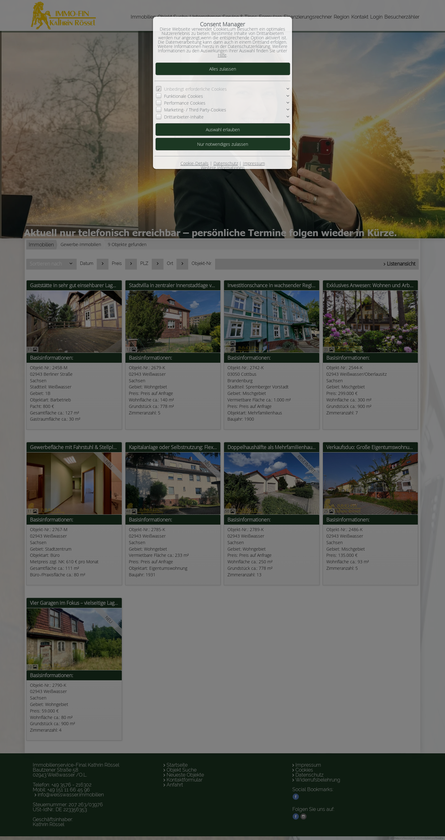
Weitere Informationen (222, 168)
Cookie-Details (194, 163)
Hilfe (222, 55)
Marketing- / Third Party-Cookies (195, 110)
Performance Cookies (185, 103)
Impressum (254, 163)
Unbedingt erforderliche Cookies (195, 89)
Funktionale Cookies (183, 96)
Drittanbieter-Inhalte (184, 117)
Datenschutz (226, 163)
